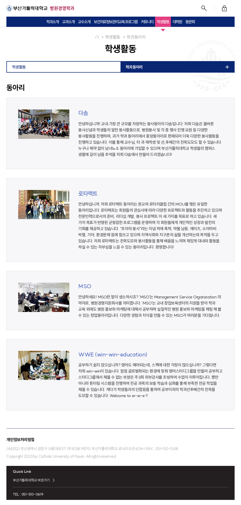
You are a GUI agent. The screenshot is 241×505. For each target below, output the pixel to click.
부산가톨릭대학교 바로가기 (31, 480)
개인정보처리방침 (20, 439)
